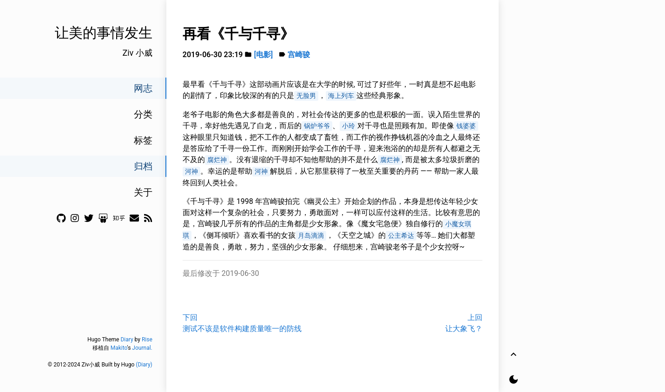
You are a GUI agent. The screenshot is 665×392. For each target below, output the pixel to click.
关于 (143, 192)
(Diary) (144, 364)
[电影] (263, 54)
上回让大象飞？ (463, 323)
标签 (143, 140)
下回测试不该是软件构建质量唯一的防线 (242, 323)
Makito (119, 348)
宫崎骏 (299, 54)
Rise (147, 339)
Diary (126, 339)
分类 (143, 114)
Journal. (142, 348)
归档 (143, 166)
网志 (143, 88)
